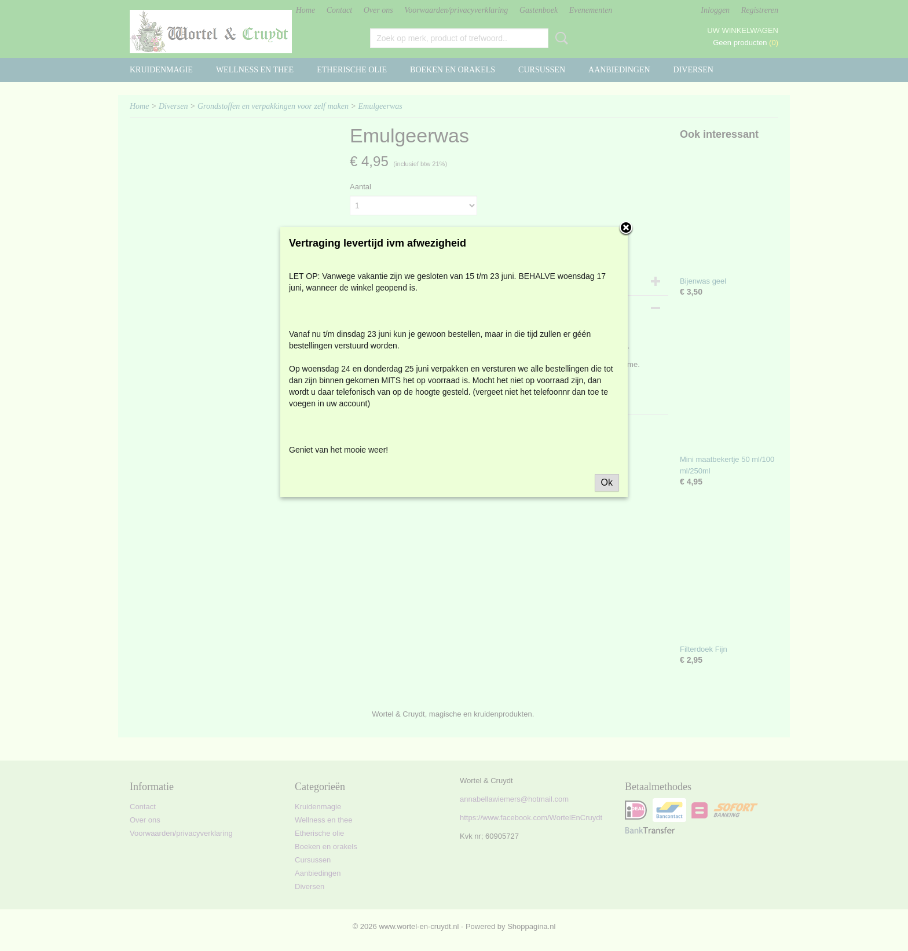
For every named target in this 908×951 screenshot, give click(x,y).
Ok (607, 482)
